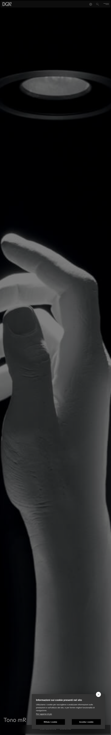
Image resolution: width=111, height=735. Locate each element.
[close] (98, 694)
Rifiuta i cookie (50, 722)
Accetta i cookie (86, 722)
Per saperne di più (44, 714)
